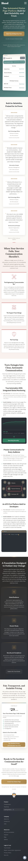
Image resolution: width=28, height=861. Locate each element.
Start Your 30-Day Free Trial (14, 34)
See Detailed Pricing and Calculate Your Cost (14, 744)
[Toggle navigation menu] (25, 3)
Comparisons (7, 804)
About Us (6, 819)
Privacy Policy (7, 852)
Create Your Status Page (14, 781)
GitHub (6, 839)
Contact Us (7, 821)
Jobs (5, 824)
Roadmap (6, 807)
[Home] (4, 3)
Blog (5, 837)
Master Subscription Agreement (12, 850)
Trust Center (7, 848)
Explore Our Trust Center (14, 671)
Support (6, 834)
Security (6, 855)
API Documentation (9, 832)
